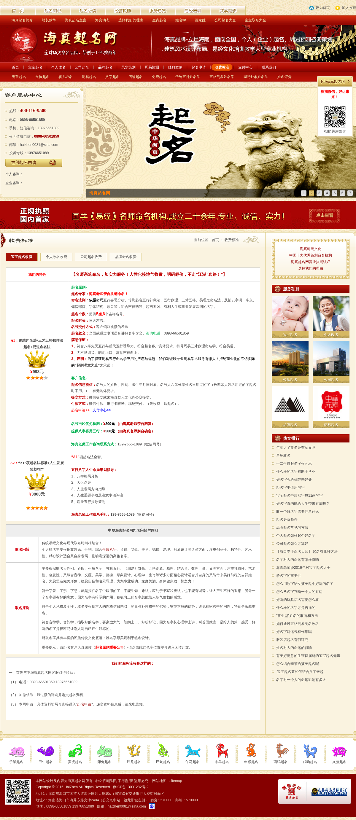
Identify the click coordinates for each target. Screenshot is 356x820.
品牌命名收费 (125, 257)
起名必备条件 (287, 520)
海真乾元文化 (310, 249)
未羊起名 (222, 762)
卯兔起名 (104, 762)
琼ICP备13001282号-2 (130, 787)
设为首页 (319, 8)
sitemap (175, 781)
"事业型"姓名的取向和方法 (297, 616)
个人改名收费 (56, 257)
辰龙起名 (134, 762)
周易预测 (152, 67)
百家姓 (200, 20)
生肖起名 (159, 20)
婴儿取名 (65, 77)
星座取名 (283, 455)
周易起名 (89, 77)
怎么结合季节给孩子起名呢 (297, 664)
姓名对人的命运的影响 (294, 648)
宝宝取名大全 (255, 20)
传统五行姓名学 (187, 77)
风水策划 (128, 67)
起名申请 (199, 67)
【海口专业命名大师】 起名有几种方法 (307, 552)
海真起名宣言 (75, 20)
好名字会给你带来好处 (294, 479)
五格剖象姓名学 (221, 77)
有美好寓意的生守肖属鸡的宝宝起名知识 (308, 656)
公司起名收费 (91, 257)
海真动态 (102, 20)
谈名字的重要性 (288, 576)
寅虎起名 (75, 762)
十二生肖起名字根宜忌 (294, 463)
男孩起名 (19, 77)
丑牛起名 (46, 762)
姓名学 (180, 20)
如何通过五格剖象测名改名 (297, 624)
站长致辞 (49, 20)
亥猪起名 (339, 762)
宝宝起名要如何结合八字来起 (300, 672)
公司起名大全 (225, 20)
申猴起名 (251, 762)
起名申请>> (80, 410)
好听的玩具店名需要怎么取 (297, 600)
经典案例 (175, 67)
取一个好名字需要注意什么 (297, 511)
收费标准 (222, 67)
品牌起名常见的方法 (292, 528)
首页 (15, 67)
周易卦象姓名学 (255, 77)
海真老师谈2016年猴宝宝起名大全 (303, 568)
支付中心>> (102, 410)
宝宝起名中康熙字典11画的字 (299, 495)
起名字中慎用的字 (290, 487)
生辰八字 (109, 549)
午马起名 (192, 762)
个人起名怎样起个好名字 (295, 536)
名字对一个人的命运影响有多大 (301, 680)
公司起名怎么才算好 (292, 544)
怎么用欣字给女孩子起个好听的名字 (304, 584)
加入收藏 (345, 8)
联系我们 (269, 67)
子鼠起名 (16, 762)
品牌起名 (105, 67)
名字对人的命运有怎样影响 (297, 560)
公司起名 (82, 67)
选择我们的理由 (130, 20)
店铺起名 (135, 77)
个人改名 (58, 67)
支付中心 (245, 67)
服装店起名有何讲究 (292, 640)
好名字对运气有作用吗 (294, 632)
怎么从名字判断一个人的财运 (299, 592)
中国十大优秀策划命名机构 (310, 255)
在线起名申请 (33, 162)
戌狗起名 (310, 762)
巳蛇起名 (163, 762)
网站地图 (159, 781)
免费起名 (159, 77)
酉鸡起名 (281, 762)
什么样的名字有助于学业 (295, 471)
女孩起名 (42, 77)
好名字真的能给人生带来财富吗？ (303, 503)
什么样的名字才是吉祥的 (295, 608)
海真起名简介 (22, 20)
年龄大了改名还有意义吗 (295, 447)
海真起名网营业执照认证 (310, 262)
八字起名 (112, 77)
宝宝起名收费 (21, 257)
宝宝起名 (35, 67)
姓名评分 (284, 77)
